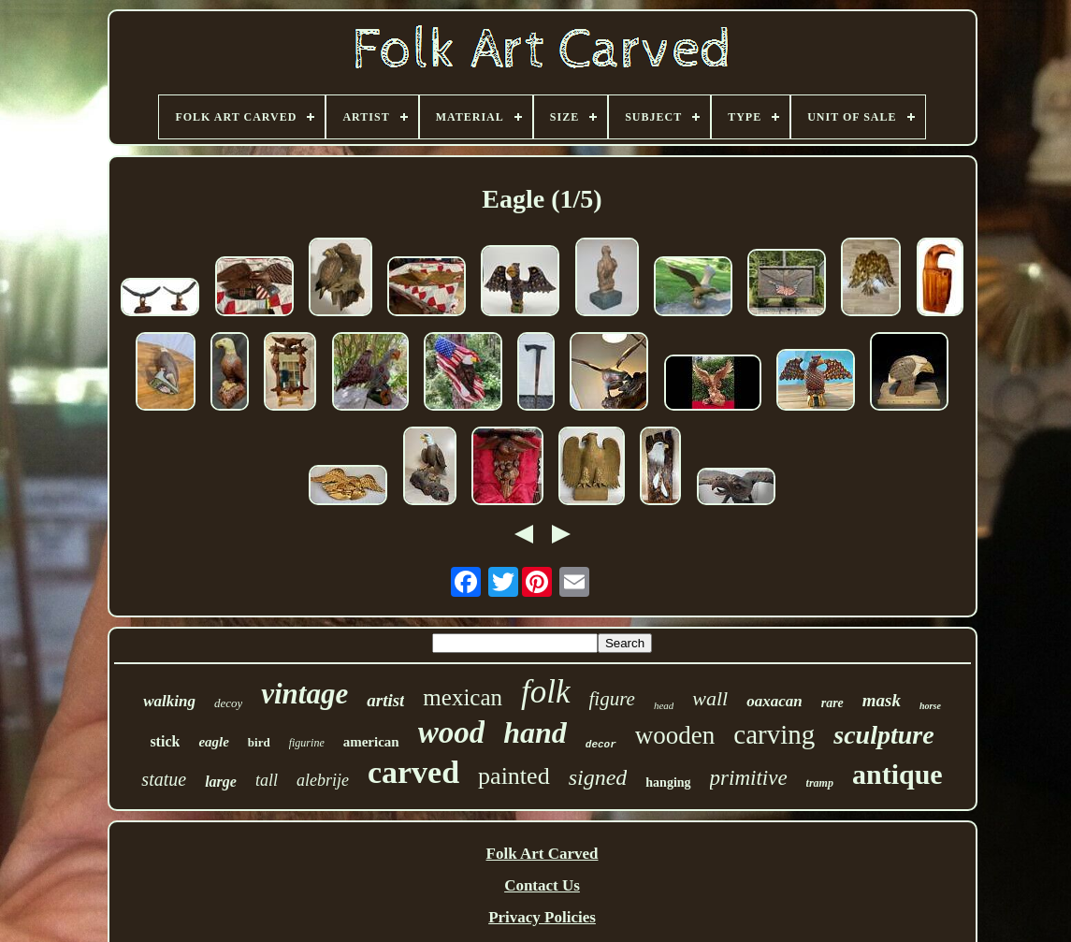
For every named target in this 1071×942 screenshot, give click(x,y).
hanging (667, 782)
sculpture (883, 734)
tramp (819, 783)
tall (266, 780)
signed (598, 777)
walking (169, 701)
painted (514, 776)
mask (881, 700)
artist (385, 700)
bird (259, 742)
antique (897, 774)
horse (930, 706)
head (663, 705)
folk (545, 692)
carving (774, 734)
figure (612, 699)
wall (710, 698)
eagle (213, 741)
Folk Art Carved (542, 853)
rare (832, 703)
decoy (228, 703)
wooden (675, 735)
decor (601, 744)
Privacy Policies (542, 917)
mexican (462, 697)
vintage (304, 693)
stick (165, 741)
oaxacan (774, 701)
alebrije (323, 780)
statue (163, 779)
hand (535, 732)
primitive (749, 778)
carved (413, 772)
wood (451, 732)
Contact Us (542, 885)
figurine (307, 742)
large (221, 782)
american (371, 741)
